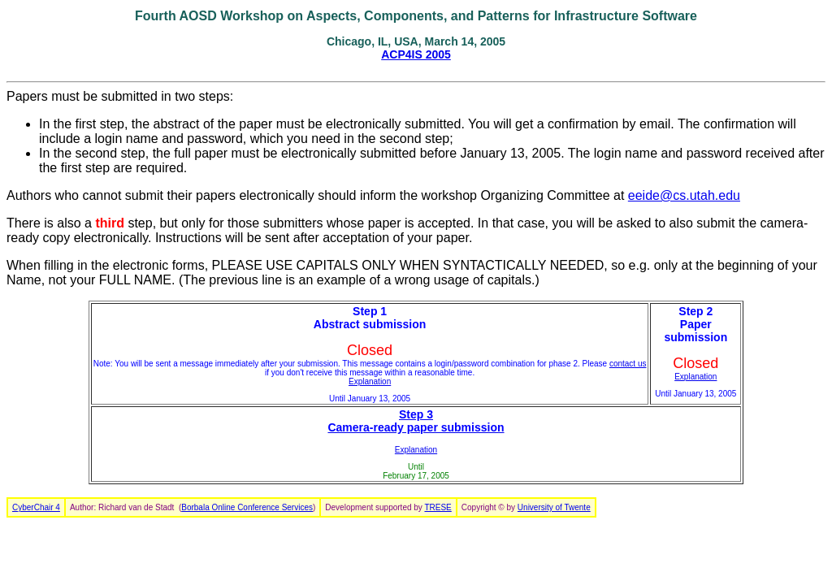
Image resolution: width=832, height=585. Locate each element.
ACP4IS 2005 (416, 54)
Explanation (370, 381)
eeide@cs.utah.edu (684, 195)
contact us (628, 363)
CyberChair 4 (36, 507)
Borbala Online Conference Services (247, 507)
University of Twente (554, 507)
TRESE (437, 507)
